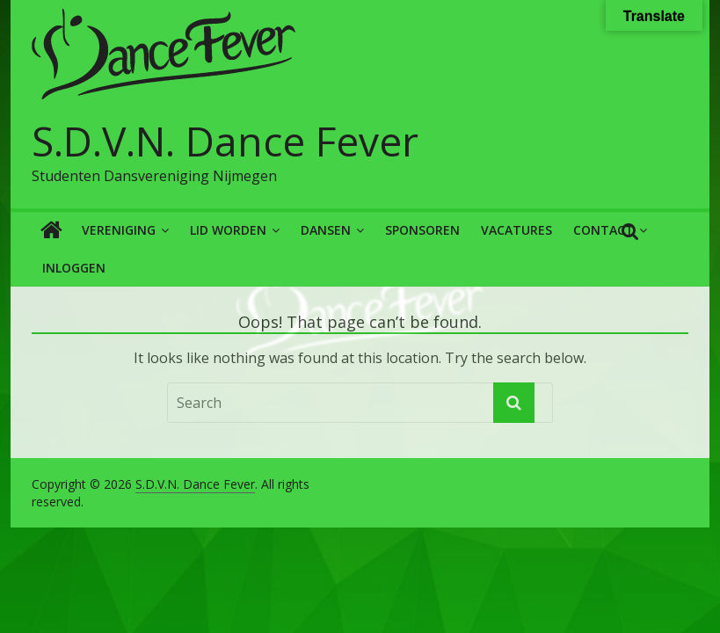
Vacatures (516, 230)
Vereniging (119, 230)
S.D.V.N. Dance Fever (225, 140)
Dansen (326, 230)
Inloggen (73, 267)
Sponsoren (422, 230)
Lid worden (228, 230)
